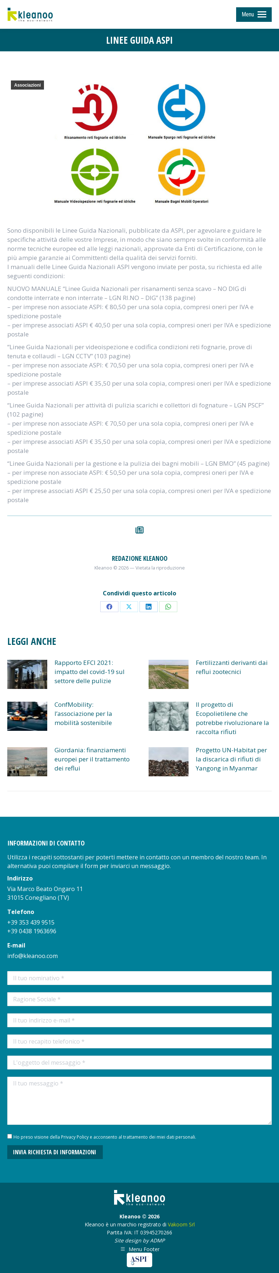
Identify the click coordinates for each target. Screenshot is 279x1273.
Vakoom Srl (181, 1224)
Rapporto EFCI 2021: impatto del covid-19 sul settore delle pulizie (89, 671)
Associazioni (27, 85)
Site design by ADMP (139, 1240)
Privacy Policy (75, 1137)
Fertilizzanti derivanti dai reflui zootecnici (232, 667)
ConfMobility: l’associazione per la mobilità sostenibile (83, 713)
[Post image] (27, 674)
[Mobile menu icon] (254, 14)
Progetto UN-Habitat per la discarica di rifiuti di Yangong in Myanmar (231, 759)
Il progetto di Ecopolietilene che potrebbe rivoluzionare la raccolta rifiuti (232, 718)
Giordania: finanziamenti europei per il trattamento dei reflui (92, 759)
